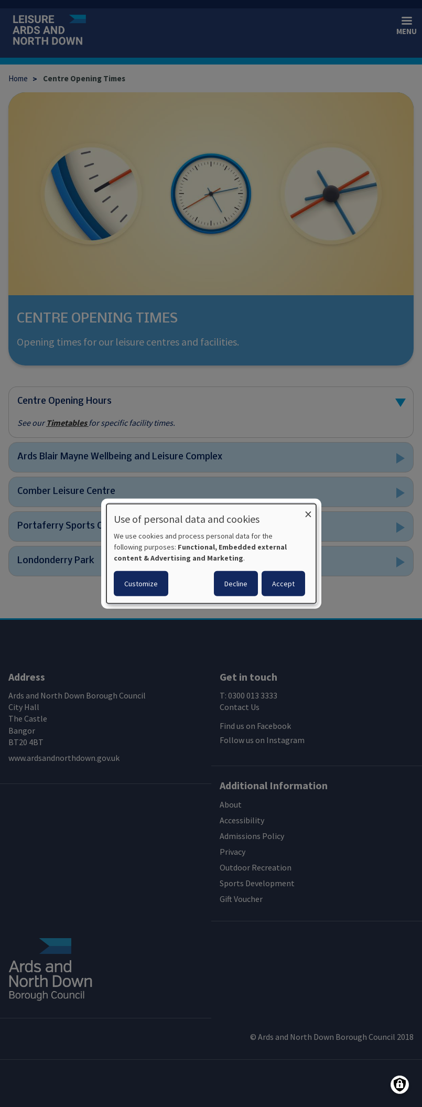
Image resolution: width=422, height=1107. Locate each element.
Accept (283, 583)
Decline (235, 583)
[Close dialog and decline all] (308, 510)
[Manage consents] (400, 1085)
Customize (141, 583)
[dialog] (211, 553)
